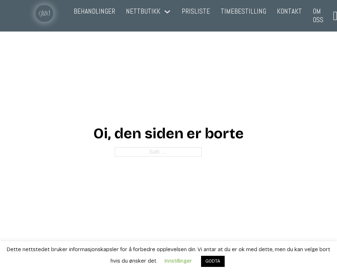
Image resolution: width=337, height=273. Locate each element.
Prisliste (196, 11)
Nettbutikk (143, 11)
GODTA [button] (212, 261)
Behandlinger (94, 11)
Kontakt (289, 11)
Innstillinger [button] (178, 261)
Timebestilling (243, 11)
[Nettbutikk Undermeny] (167, 11)
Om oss (318, 15)
